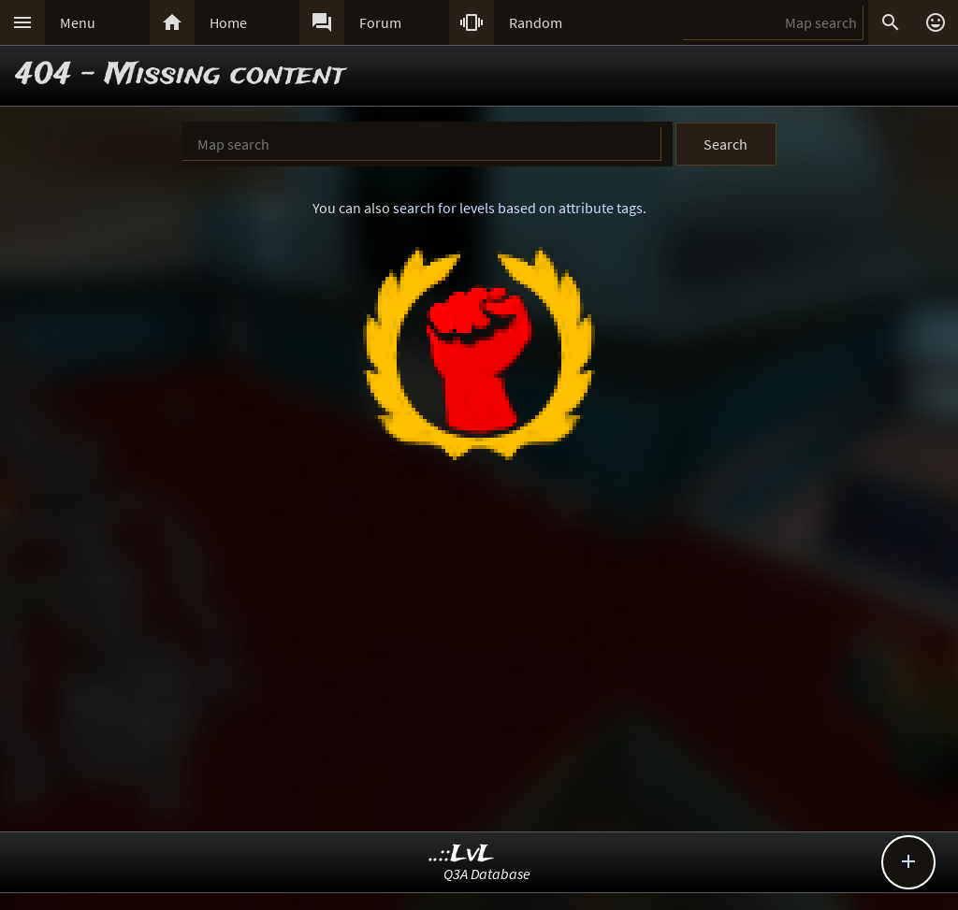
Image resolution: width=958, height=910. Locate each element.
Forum (380, 22)
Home (228, 22)
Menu (77, 22)
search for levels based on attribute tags (518, 207)
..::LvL (461, 854)
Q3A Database (486, 873)
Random (535, 22)
